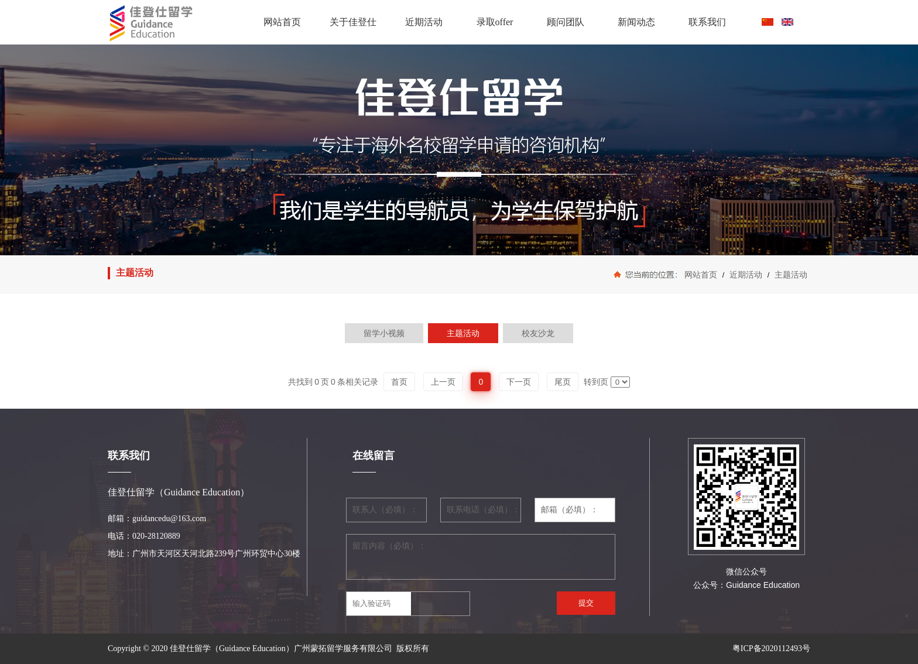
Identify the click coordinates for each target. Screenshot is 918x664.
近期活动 (424, 22)
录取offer (495, 22)
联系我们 (707, 22)
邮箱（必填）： (569, 509)
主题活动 (789, 274)
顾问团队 (565, 22)
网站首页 (282, 22)
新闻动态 (636, 22)
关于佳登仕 (353, 22)
